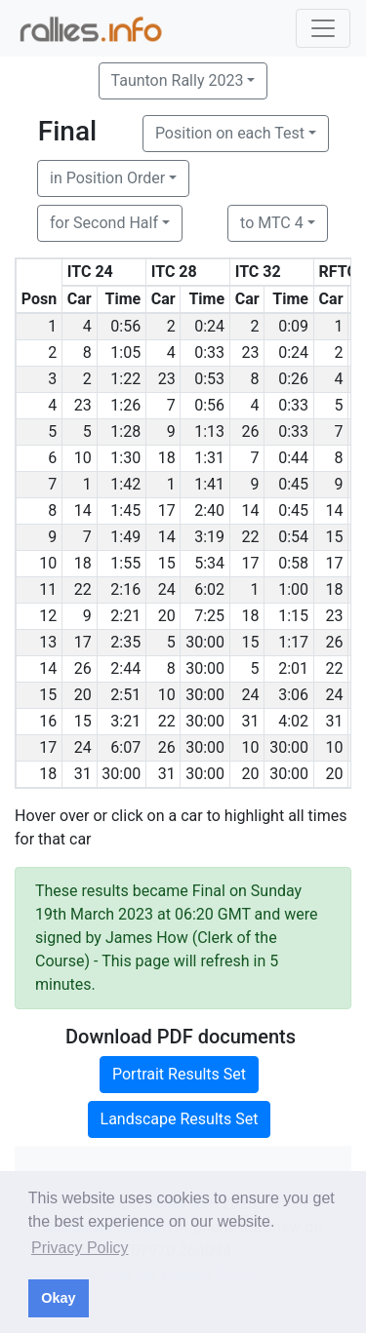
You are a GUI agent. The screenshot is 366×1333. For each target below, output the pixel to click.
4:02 (293, 721)
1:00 (293, 589)
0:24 (209, 326)
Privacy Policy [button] (80, 1247)
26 (251, 431)
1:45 (125, 510)
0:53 (209, 379)
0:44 (293, 458)
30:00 (204, 642)
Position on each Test (230, 133)
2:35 (125, 642)
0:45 (293, 484)
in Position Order (107, 178)
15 (335, 537)
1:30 (125, 458)
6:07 (125, 747)
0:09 (293, 326)
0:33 (209, 352)
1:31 (209, 458)
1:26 (125, 405)
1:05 (125, 352)
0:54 (293, 537)
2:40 (209, 510)
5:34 (209, 563)
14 (83, 510)
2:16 (125, 589)
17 (167, 510)
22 (251, 537)
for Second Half (104, 223)
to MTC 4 (272, 223)
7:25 (209, 616)
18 (167, 458)
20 (167, 616)
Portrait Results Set (179, 1074)
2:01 (293, 668)
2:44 (125, 668)
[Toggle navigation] (323, 28)
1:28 (125, 431)
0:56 (125, 326)
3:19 (209, 537)
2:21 (125, 616)
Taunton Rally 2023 (177, 80)
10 (83, 458)
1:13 (209, 431)
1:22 (125, 379)
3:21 (125, 721)
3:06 (293, 695)
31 (251, 721)
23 (251, 352)
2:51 (125, 695)
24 (167, 589)
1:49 (125, 537)
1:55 (125, 563)
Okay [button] (58, 1298)
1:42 (125, 484)
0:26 (293, 379)
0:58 (293, 563)
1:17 (293, 642)
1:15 (293, 616)
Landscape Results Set (180, 1119)
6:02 (209, 589)
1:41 (209, 484)
